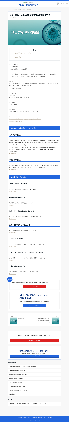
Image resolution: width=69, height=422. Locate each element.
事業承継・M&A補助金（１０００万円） (18, 390)
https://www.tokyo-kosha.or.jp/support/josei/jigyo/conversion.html (25, 119)
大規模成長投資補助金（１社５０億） (17, 370)
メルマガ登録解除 (49, 417)
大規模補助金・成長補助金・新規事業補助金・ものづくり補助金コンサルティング (27, 403)
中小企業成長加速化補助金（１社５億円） (18, 374)
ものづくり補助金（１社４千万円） (17, 382)
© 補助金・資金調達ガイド (34, 420)
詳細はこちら (12, 191)
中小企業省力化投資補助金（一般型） (17, 386)
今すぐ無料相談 (34, 286)
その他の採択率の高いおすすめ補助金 (21, 53)
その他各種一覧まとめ (17, 57)
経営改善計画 (12, 394)
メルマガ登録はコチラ (34, 305)
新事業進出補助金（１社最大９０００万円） (19, 378)
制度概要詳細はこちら (15, 154)
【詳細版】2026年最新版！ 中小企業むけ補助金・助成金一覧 (22, 366)
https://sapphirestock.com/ (15, 121)
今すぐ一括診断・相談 (34, 340)
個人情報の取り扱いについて (37, 417)
